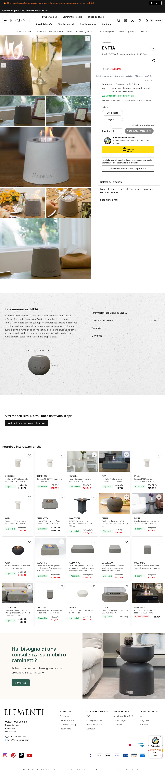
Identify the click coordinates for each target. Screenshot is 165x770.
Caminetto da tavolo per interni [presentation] (51, 31)
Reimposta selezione (144, 125)
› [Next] (87, 65)
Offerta (135, 84)
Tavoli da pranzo (88, 24)
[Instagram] (5, 755)
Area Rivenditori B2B (123, 716)
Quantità (112, 130)
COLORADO (74, 562)
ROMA (137, 518)
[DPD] (132, 745)
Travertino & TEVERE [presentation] (24, 31)
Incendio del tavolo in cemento (131, 89)
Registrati (145, 720)
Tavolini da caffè (44, 24)
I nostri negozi (120, 720)
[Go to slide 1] (40, 93)
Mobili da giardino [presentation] (87, 31)
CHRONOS (10, 476)
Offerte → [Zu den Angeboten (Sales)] (155, 3)
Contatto (91, 728)
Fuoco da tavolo (96, 16)
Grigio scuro (112, 119)
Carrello (144, 724)
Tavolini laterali (66, 24)
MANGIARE (139, 607)
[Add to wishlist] (153, 47)
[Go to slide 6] (49, 93)
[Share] (153, 60)
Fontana (106, 24)
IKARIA (72, 607)
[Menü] (160, 737)
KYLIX (137, 476)
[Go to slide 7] (50, 93)
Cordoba (73, 476)
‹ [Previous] (3, 65)
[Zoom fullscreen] (87, 38)
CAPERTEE (42, 562)
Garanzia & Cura (94, 724)
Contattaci (20, 682)
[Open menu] (5, 20)
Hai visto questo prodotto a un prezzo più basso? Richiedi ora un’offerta (125, 76)
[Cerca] (118, 20)
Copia (158, 9)
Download (118, 724)
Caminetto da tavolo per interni (127, 88)
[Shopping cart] (153, 20)
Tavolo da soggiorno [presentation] (108, 31)
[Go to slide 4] (45, 93)
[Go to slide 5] (47, 93)
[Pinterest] (13, 755)
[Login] (132, 20)
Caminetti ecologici (72, 16)
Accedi (143, 716)
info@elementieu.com (18, 740)
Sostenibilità (65, 728)
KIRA (104, 476)
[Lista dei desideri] (139, 20)
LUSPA (105, 607)
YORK (7, 562)
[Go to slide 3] (43, 93)
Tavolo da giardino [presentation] (129, 31)
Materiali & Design (68, 724)
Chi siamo (64, 716)
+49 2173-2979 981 (17, 736)
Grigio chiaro (112, 112)
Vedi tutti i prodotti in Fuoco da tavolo (26, 423)
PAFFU (105, 518)
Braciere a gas (49, 16)
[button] (129, 191)
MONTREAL (74, 518)
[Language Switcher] (125, 20)
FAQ (88, 716)
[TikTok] (21, 755)
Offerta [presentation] (71, 31)
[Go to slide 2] (42, 93)
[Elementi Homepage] (24, 712)
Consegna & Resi (94, 720)
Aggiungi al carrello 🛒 (139, 130)
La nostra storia (67, 720)
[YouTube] (29, 755)
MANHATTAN (43, 518)
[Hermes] (141, 745)
